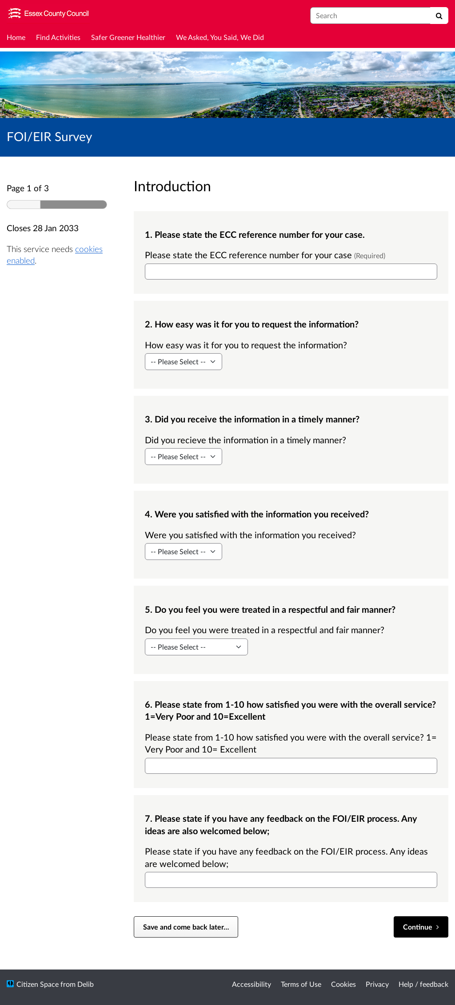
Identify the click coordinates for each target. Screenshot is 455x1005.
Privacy (377, 984)
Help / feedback (423, 984)
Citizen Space (37, 984)
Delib (85, 984)
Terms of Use (301, 984)
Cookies (343, 984)
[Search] (439, 15)
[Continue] (421, 927)
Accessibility (251, 984)
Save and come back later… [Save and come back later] (186, 926)
